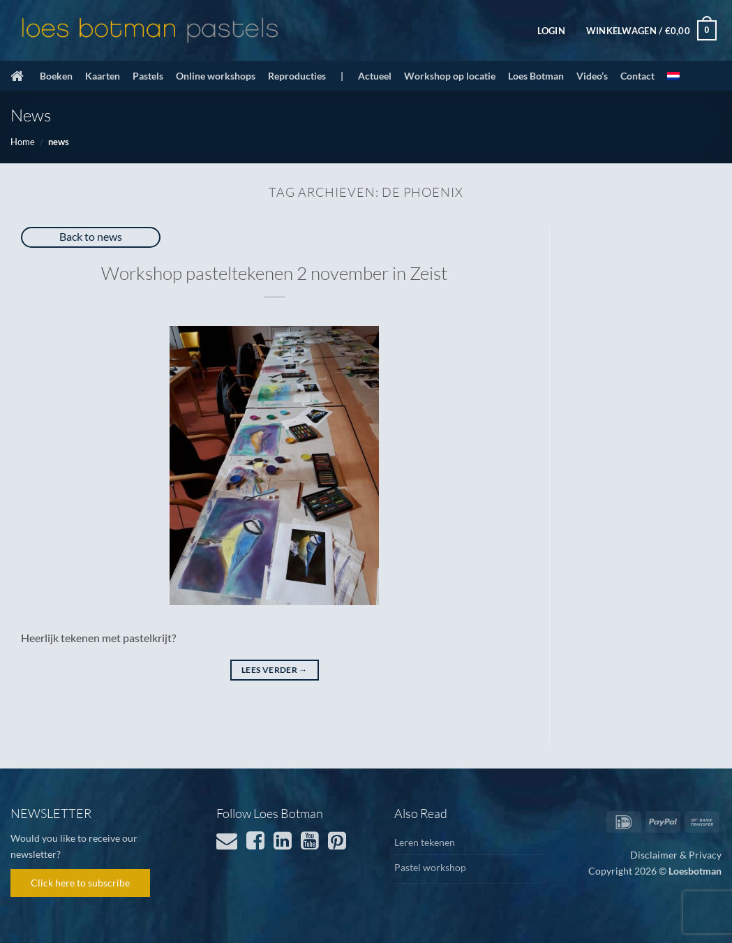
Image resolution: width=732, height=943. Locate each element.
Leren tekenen (424, 842)
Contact (637, 76)
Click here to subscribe (80, 883)
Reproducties (297, 76)
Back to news (90, 236)
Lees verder (274, 669)
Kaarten (102, 76)
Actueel (374, 76)
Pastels (148, 76)
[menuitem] (673, 76)
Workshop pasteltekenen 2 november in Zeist (274, 273)
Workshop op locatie (449, 76)
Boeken (56, 76)
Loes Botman (536, 76)
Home (22, 141)
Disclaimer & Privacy (676, 855)
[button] (551, 30)
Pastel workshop (430, 867)
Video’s (592, 76)
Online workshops (215, 76)
